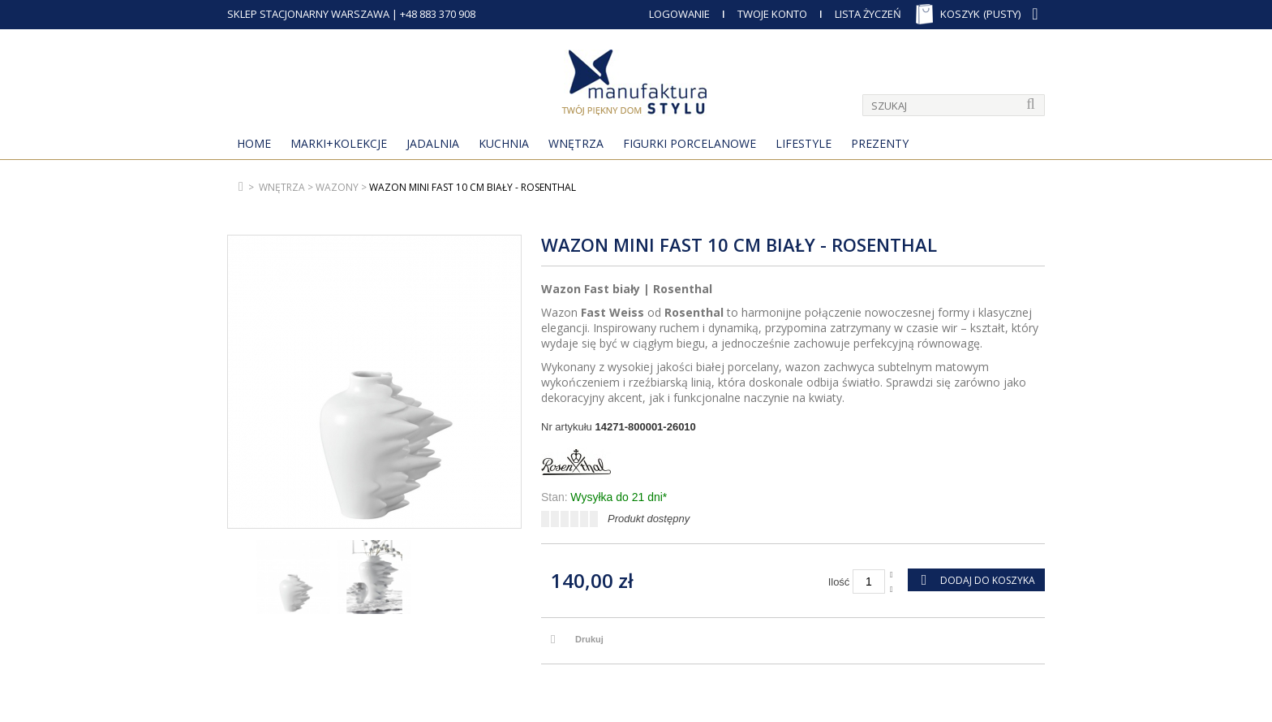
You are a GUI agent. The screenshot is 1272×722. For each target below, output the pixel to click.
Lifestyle (804, 143)
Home (254, 143)
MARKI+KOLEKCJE (338, 143)
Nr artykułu (566, 427)
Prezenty (880, 143)
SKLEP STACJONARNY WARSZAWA (308, 13)
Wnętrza (576, 143)
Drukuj (589, 639)
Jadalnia (432, 143)
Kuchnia (504, 143)
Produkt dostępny (649, 518)
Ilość (839, 582)
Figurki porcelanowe (689, 143)
